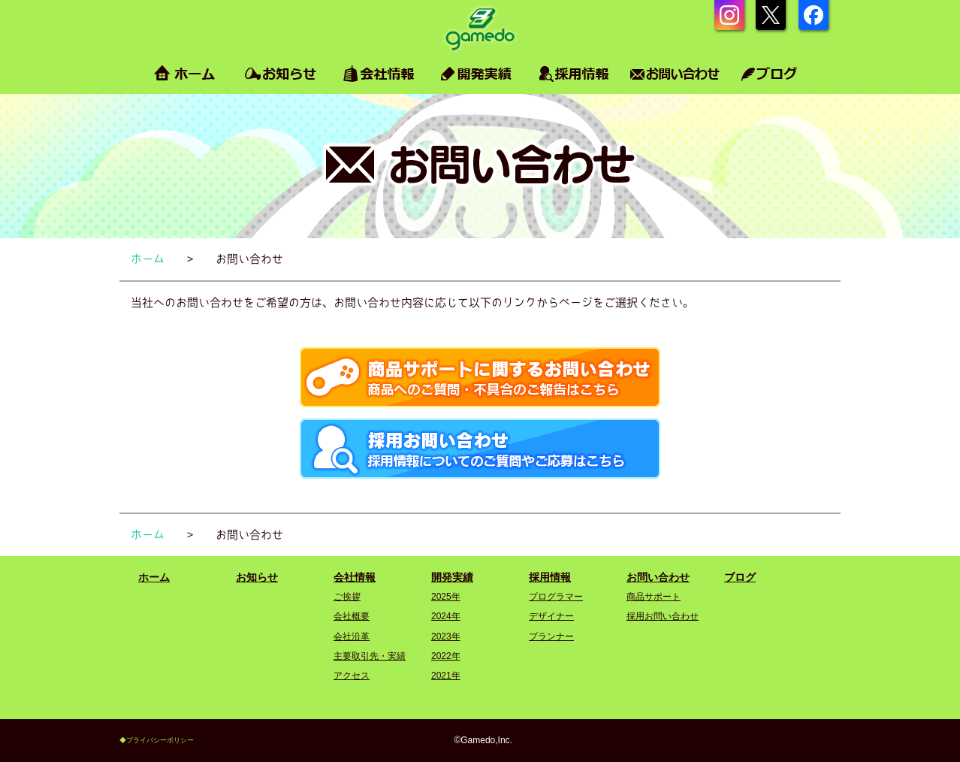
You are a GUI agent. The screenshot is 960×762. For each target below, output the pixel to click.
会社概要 (352, 616)
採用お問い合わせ (662, 616)
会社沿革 (352, 636)
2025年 (445, 596)
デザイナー (551, 616)
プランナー (551, 636)
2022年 (445, 656)
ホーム (154, 577)
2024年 (445, 616)
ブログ (740, 577)
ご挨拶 (347, 596)
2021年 (445, 675)
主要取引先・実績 (370, 656)
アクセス (352, 675)
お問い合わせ (658, 577)
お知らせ (257, 577)
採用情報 (550, 577)
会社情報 (355, 577)
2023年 (445, 636)
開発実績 (452, 577)
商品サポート (653, 596)
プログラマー (556, 596)
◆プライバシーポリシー (156, 740)
